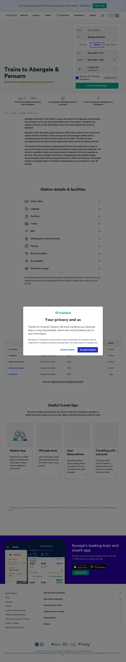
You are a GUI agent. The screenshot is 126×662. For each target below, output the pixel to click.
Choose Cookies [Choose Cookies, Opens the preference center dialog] (67, 350)
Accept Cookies (88, 350)
